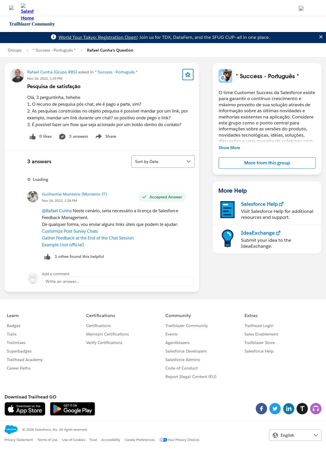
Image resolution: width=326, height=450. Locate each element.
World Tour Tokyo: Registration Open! (98, 37)
